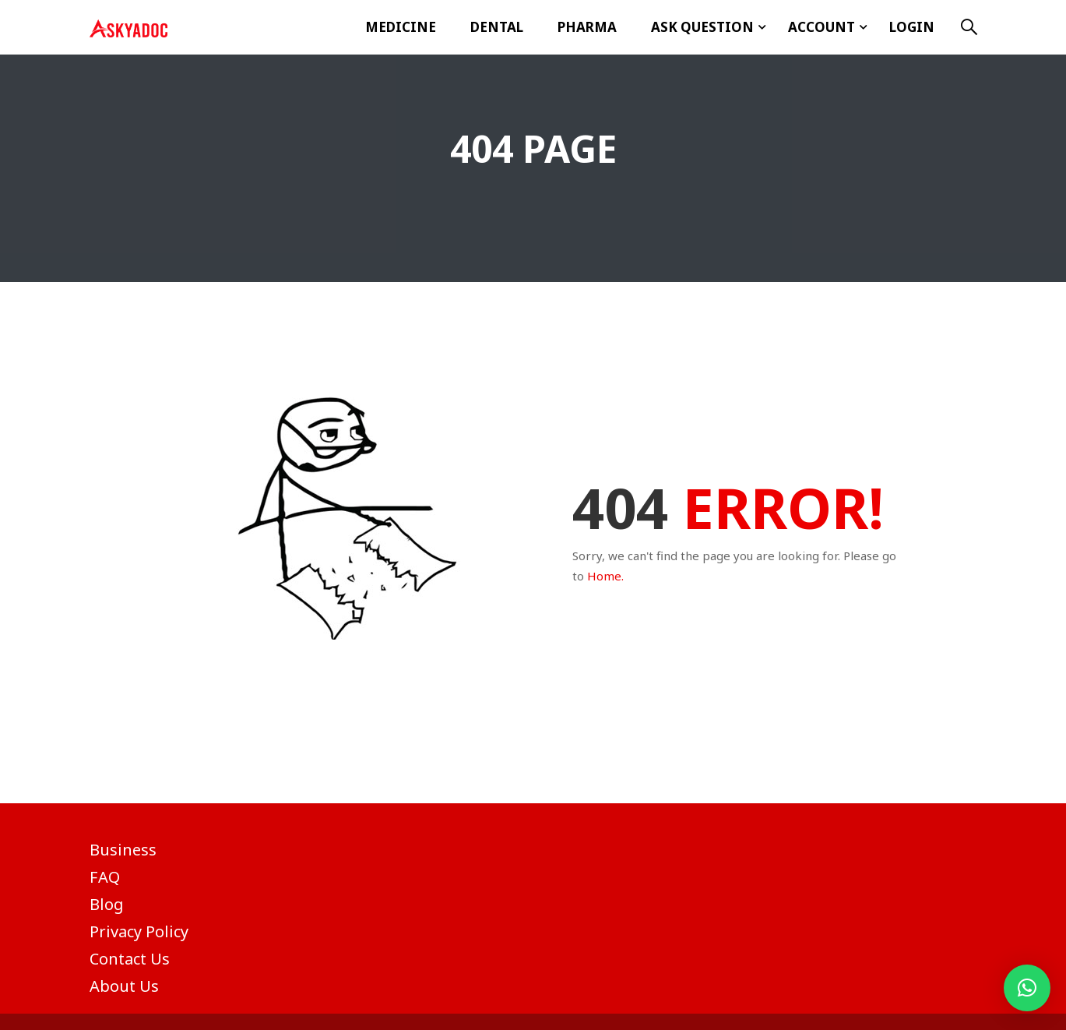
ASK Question (702, 27)
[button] (1027, 988)
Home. (605, 576)
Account (821, 27)
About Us (124, 985)
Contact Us (130, 958)
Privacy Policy (139, 931)
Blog (107, 904)
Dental (496, 27)
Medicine (400, 27)
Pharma (587, 27)
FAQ (105, 876)
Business (123, 849)
